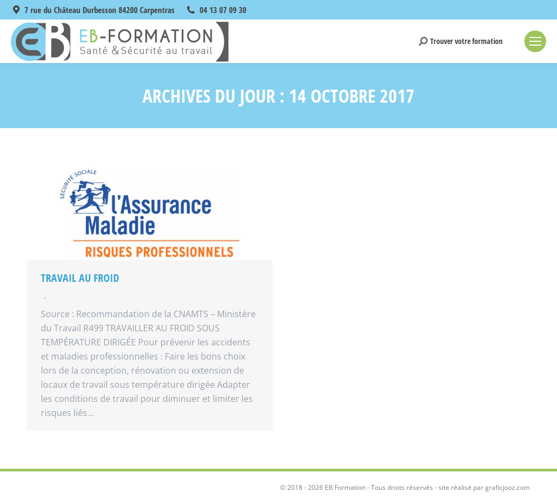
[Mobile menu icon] (535, 41)
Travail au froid (80, 277)
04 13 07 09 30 (223, 9)
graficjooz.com (507, 487)
